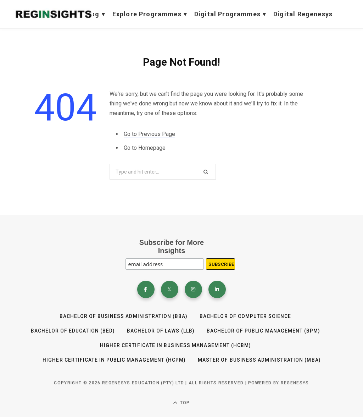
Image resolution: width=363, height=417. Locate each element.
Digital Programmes (230, 14)
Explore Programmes (149, 14)
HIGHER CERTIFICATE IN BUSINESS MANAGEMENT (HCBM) (175, 345)
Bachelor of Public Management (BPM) (263, 331)
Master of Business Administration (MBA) (259, 359)
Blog (94, 14)
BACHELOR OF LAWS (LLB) (160, 331)
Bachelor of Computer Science (245, 316)
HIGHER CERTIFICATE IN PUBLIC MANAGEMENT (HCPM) (113, 359)
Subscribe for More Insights (171, 246)
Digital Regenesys (303, 14)
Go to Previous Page (149, 134)
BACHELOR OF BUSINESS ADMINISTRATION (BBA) (123, 316)
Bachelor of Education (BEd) (72, 331)
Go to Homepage (145, 147)
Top (181, 402)
